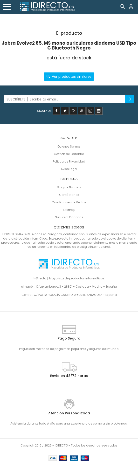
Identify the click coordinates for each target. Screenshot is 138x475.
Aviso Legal (69, 169)
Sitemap (69, 210)
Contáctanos (69, 195)
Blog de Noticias (69, 187)
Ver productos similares (69, 76)
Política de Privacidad (69, 161)
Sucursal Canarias (69, 217)
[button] (7, 7)
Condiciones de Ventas (69, 202)
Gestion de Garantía (69, 154)
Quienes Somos (69, 146)
